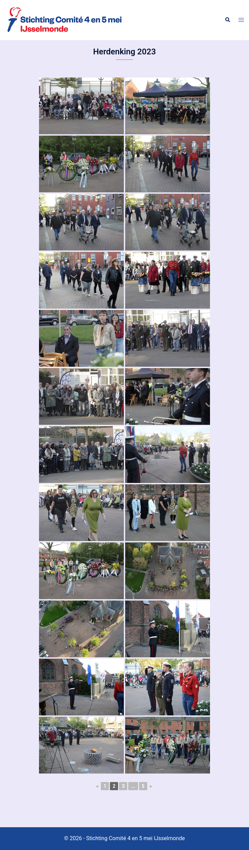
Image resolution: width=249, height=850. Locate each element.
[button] (227, 20)
